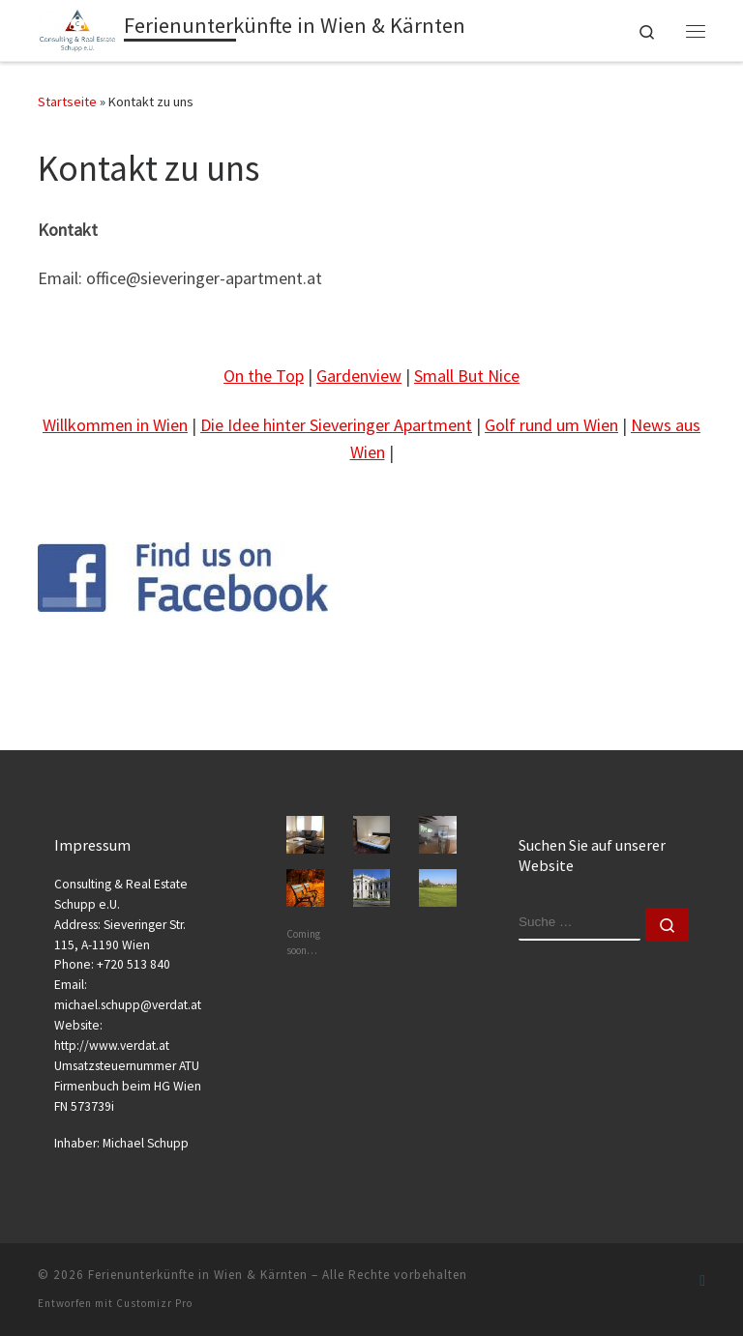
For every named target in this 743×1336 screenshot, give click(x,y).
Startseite (67, 101)
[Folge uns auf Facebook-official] (702, 1280)
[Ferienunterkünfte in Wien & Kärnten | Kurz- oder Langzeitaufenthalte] (77, 28)
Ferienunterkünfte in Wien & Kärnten (198, 1274)
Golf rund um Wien (551, 425)
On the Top (263, 375)
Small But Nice (467, 375)
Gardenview (358, 375)
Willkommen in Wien (115, 425)
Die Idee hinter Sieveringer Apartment (336, 425)
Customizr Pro (154, 1303)
